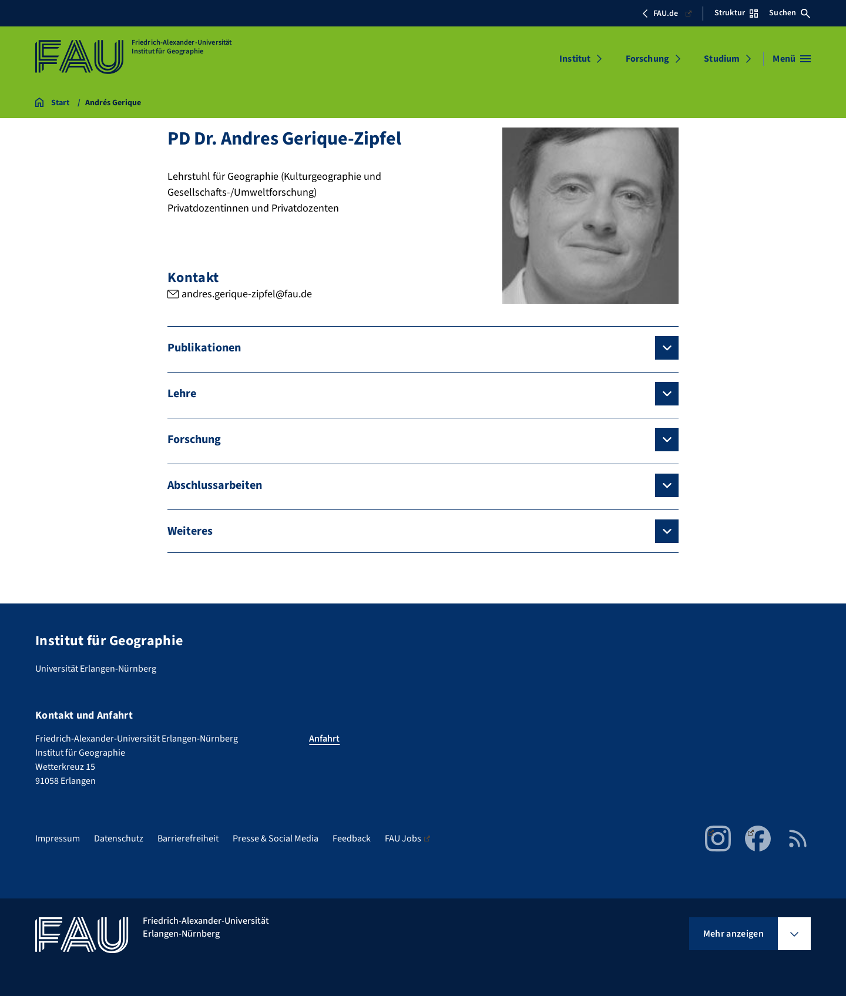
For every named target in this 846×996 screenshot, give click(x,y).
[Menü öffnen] (792, 59)
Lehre (181, 393)
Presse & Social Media (275, 838)
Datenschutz (118, 838)
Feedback (352, 838)
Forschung (647, 58)
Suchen (789, 13)
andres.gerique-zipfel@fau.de (247, 294)
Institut (574, 58)
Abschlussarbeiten (214, 485)
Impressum (57, 838)
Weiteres (190, 531)
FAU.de (666, 13)
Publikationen (204, 348)
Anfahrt (324, 738)
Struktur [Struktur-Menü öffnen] (736, 13)
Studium (722, 58)
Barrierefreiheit (188, 838)
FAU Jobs (407, 838)
